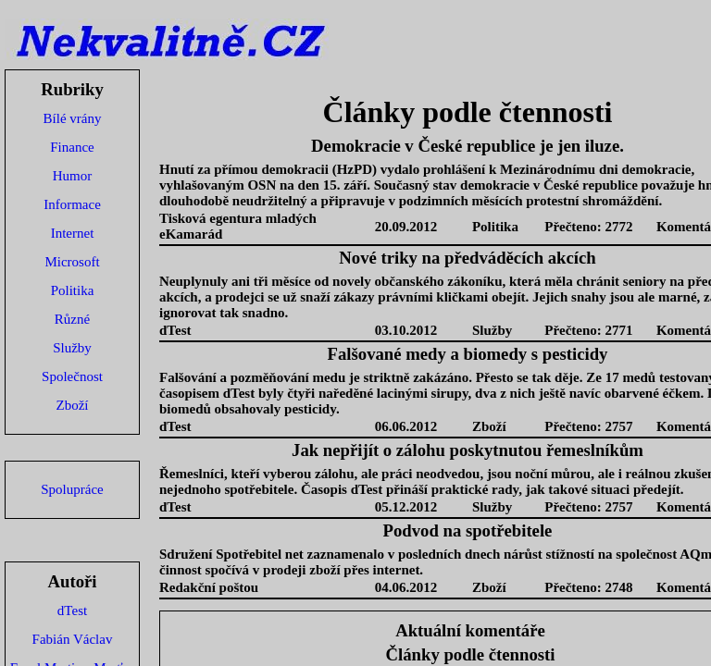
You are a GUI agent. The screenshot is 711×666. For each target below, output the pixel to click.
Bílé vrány (73, 118)
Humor (73, 175)
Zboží (72, 405)
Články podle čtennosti (470, 654)
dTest (72, 610)
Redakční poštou (208, 587)
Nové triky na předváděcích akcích (467, 257)
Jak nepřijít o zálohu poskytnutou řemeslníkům (467, 450)
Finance (72, 147)
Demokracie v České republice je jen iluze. (467, 145)
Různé (72, 319)
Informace (72, 204)
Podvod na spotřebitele (468, 530)
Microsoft (71, 261)
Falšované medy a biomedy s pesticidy (468, 354)
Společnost (72, 376)
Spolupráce (72, 489)
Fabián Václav (72, 639)
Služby (72, 347)
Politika (72, 290)
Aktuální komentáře (470, 630)
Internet (72, 233)
